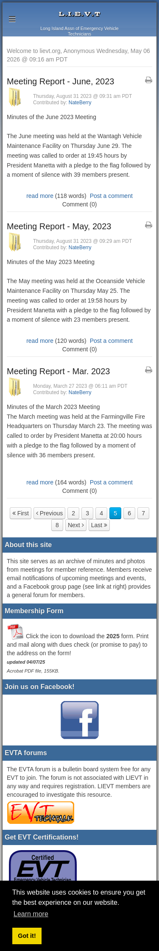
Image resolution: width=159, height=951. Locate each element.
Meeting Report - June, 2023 (60, 81)
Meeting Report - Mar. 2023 (58, 371)
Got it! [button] (27, 935)
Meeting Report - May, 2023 (59, 226)
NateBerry (80, 103)
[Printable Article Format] (148, 80)
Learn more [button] (31, 914)
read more (39, 195)
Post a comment (111, 195)
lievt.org (79, 14)
